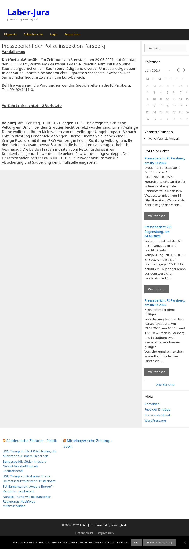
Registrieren (72, 34)
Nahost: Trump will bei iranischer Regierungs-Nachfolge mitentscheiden (27, 501)
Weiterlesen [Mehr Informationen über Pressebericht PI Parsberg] (156, 216)
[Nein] (184, 542)
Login (53, 34)
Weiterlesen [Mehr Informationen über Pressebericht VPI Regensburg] (156, 289)
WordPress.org (155, 420)
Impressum (105, 533)
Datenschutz (84, 533)
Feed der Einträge (157, 409)
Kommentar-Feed (157, 415)
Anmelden (151, 404)
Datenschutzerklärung (159, 542)
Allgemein (10, 34)
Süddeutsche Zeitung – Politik (31, 440)
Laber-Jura (28, 12)
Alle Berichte (165, 384)
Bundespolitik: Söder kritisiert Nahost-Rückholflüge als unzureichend (24, 466)
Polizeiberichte (33, 34)
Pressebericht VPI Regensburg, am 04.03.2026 (158, 231)
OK (136, 542)
